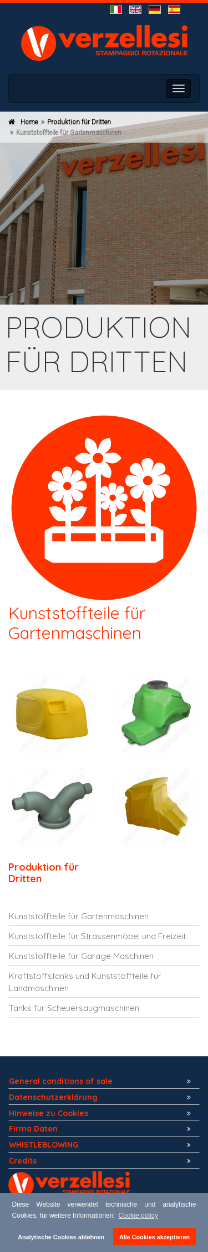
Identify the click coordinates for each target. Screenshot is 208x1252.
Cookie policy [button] (138, 1215)
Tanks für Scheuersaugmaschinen (74, 1008)
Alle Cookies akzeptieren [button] (154, 1237)
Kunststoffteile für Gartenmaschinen (79, 916)
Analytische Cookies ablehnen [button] (61, 1237)
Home (29, 122)
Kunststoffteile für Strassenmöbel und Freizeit (97, 936)
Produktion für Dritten (79, 122)
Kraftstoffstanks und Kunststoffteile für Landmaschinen (85, 982)
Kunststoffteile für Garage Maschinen (81, 956)
